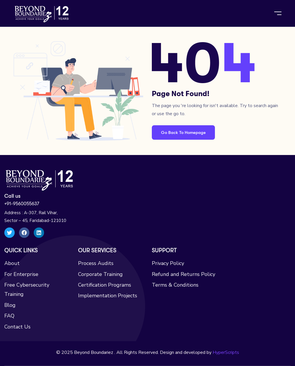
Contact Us (17, 326)
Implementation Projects (107, 295)
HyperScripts (226, 352)
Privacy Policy (168, 263)
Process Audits (96, 263)
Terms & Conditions (175, 284)
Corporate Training (100, 274)
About (12, 263)
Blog (10, 305)
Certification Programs (104, 284)
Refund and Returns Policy (183, 274)
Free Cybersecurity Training (26, 289)
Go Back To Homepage (183, 132)
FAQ (9, 315)
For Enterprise (21, 274)
